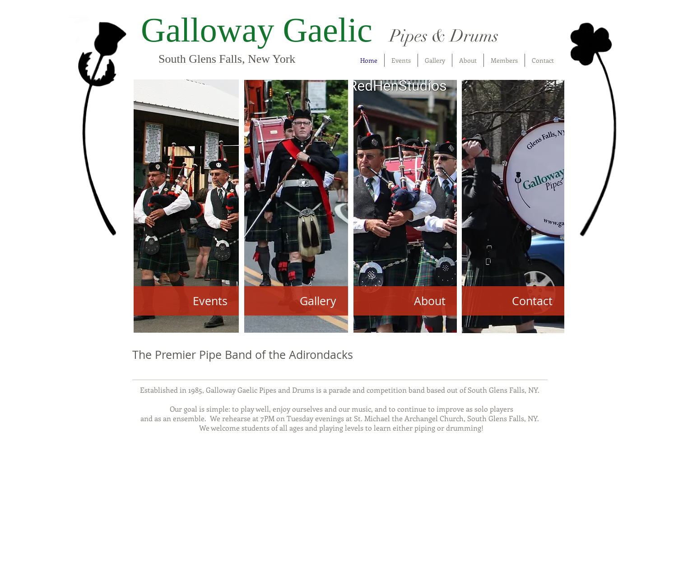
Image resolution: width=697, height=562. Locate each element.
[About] (405, 301)
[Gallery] (296, 301)
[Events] (186, 301)
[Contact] (513, 301)
